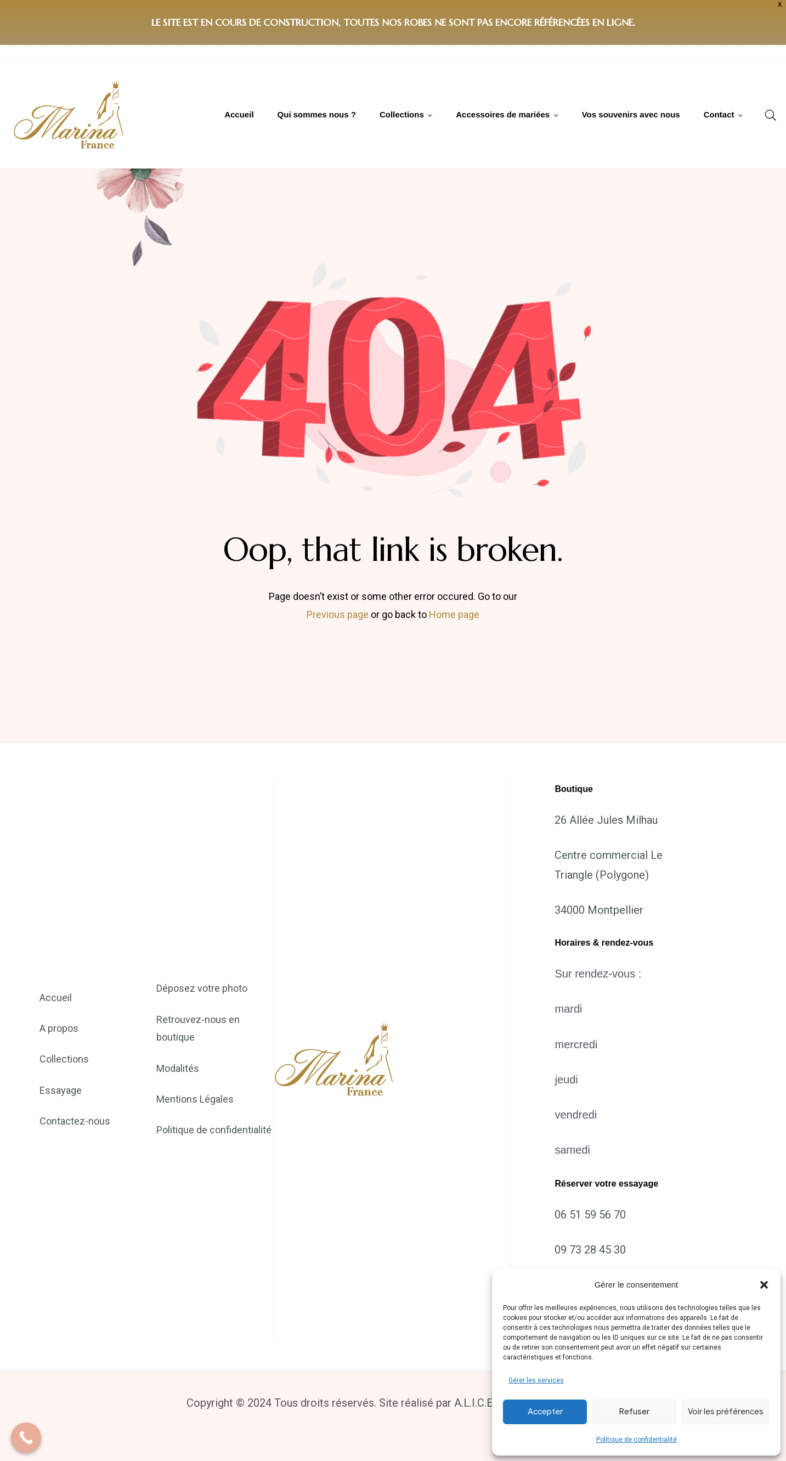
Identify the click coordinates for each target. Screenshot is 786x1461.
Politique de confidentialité (636, 1439)
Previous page (338, 614)
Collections (402, 114)
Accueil (238, 114)
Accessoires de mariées (503, 114)
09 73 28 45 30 (590, 1249)
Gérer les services (536, 1380)
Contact (719, 114)
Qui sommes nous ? (317, 114)
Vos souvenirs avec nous (631, 114)
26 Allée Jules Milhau (606, 820)
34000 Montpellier (599, 910)
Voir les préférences (726, 1412)
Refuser (634, 1412)
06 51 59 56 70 (590, 1214)
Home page (454, 614)
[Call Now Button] (26, 1438)
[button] (764, 1284)
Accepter (545, 1412)
